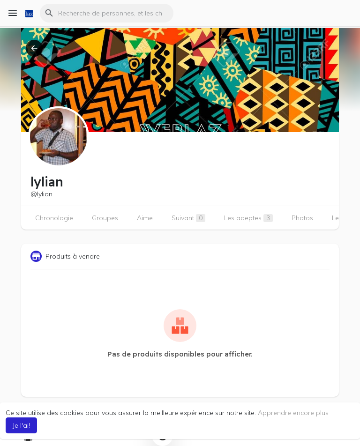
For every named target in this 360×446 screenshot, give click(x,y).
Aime (145, 218)
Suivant (188, 218)
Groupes (105, 218)
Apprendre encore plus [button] (293, 413)
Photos (302, 218)
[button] (106, 13)
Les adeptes (248, 218)
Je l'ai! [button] (21, 425)
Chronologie (54, 218)
